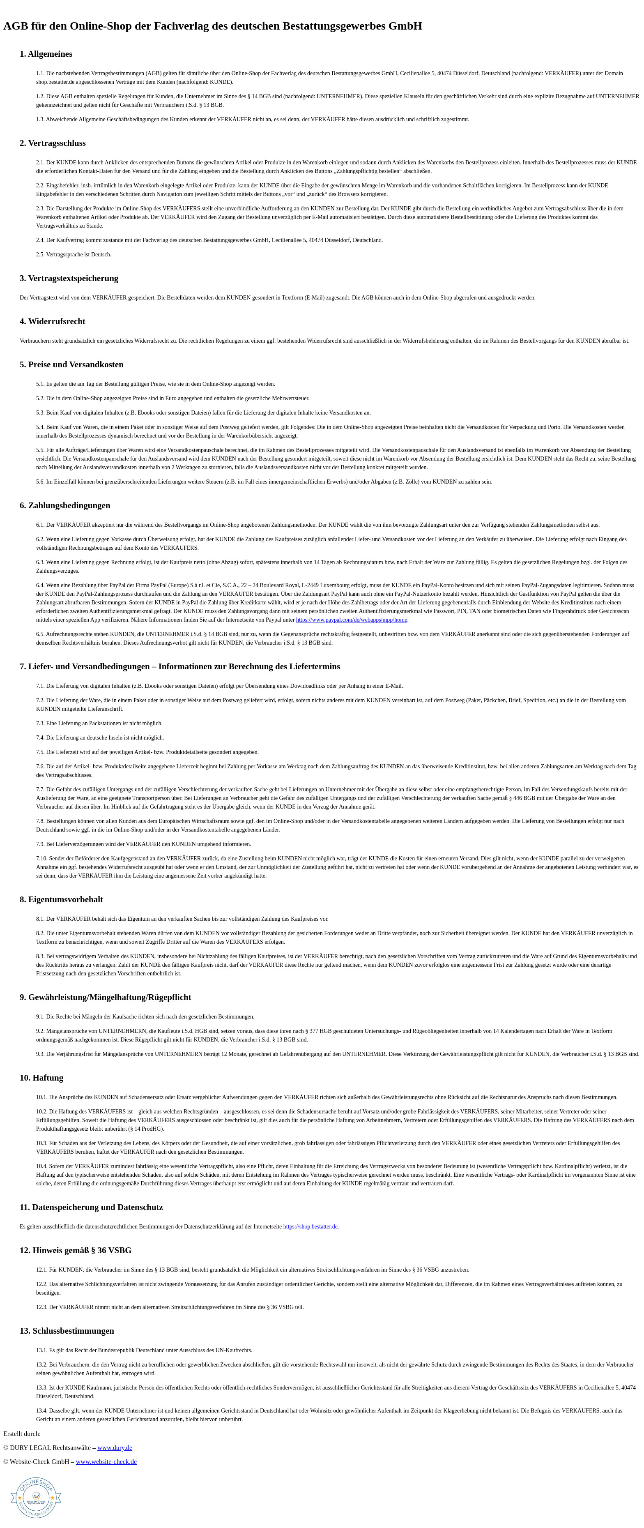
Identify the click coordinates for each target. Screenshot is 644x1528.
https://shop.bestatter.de (310, 1227)
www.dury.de (114, 1447)
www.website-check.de (106, 1461)
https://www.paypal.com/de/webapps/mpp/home (351, 620)
